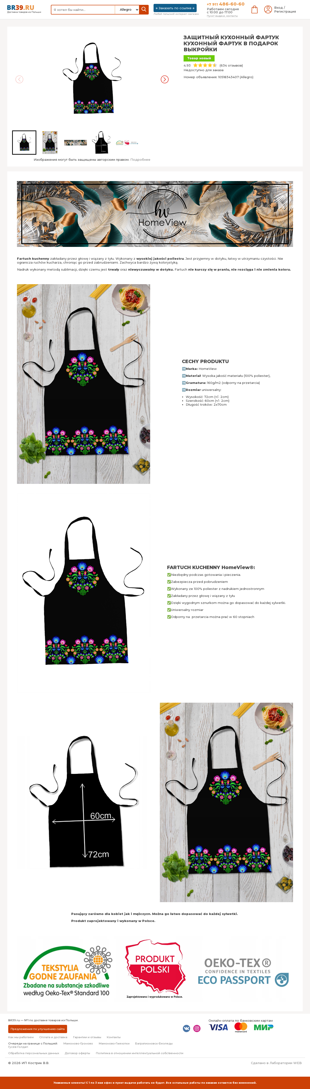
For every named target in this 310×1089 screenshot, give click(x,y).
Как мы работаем (21, 1037)
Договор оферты (77, 1053)
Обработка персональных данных (33, 1053)
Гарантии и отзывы (87, 1037)
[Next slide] (165, 79)
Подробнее (140, 159)
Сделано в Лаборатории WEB (276, 1063)
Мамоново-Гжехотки (114, 1043)
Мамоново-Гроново (78, 1043)
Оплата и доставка (53, 1037)
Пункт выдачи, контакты (222, 15)
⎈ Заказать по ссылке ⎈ (175, 8)
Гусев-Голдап (18, 1047)
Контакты (114, 1037)
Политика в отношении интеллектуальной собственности (139, 1053)
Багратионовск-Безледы (154, 1043)
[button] (24, 142)
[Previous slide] (19, 79)
